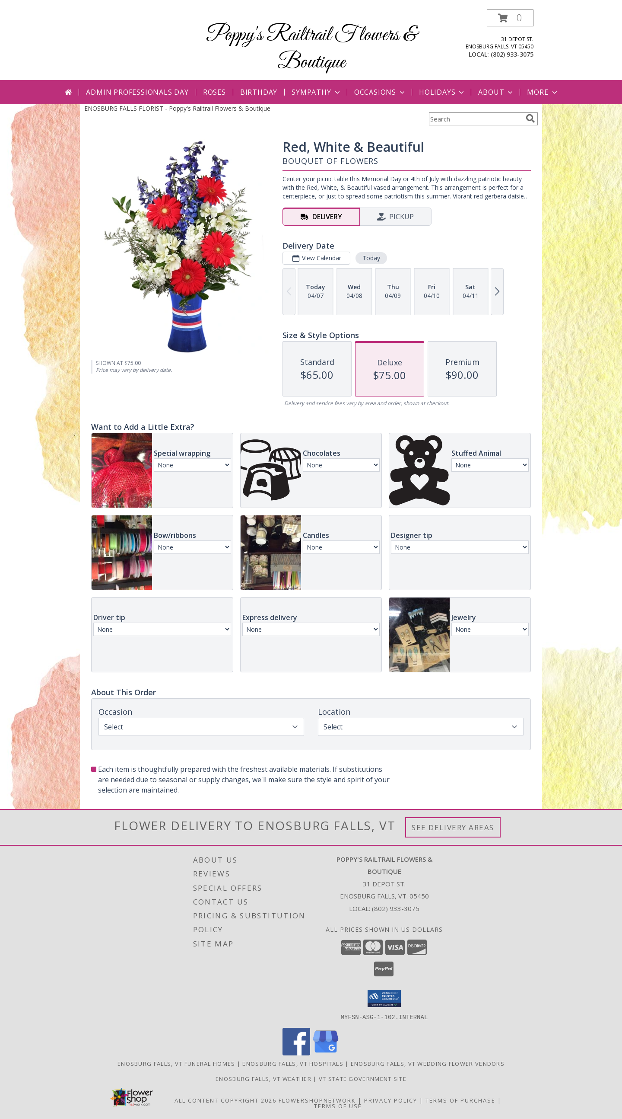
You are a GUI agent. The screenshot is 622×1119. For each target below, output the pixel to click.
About (496, 92)
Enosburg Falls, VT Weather (263, 1078)
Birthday (258, 92)
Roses (214, 92)
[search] (530, 118)
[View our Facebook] (296, 1053)
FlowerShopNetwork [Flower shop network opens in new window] (317, 1100)
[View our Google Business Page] (326, 1053)
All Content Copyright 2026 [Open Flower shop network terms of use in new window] (225, 1100)
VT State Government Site (362, 1078)
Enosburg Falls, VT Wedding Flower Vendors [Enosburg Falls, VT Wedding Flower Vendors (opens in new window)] (428, 1063)
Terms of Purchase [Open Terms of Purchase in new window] (460, 1100)
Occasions (380, 92)
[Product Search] (475, 119)
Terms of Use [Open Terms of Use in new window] (338, 1105)
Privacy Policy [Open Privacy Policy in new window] (390, 1100)
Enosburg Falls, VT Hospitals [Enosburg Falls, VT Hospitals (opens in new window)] (292, 1063)
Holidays (442, 92)
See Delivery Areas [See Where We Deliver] (453, 827)
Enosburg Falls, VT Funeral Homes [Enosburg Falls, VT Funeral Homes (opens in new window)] (176, 1063)
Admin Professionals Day (137, 92)
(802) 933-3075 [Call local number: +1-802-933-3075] (512, 54)
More (543, 92)
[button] (510, 18)
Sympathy (316, 92)
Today (371, 258)
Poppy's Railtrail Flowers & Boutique (311, 49)
